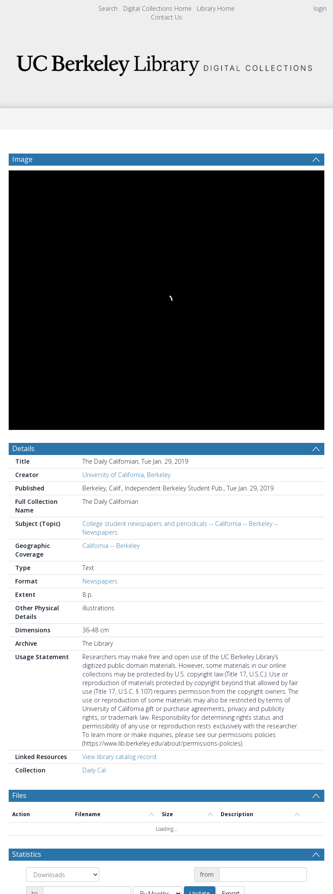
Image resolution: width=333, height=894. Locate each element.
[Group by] (62, 610)
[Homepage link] (166, 63)
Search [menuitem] (108, 8)
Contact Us (166, 17)
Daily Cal (94, 506)
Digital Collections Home (157, 8)
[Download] (61, 821)
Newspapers (100, 317)
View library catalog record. (119, 492)
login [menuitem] (319, 8)
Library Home (216, 8)
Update (199, 629)
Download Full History (289, 783)
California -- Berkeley (111, 281)
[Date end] (87, 629)
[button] (166, 821)
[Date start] (263, 610)
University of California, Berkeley (126, 210)
